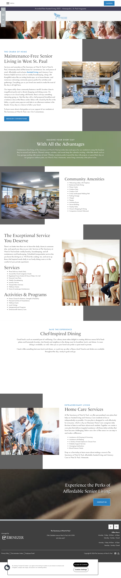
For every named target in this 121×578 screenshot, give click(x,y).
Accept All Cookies (81, 564)
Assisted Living (32, 88)
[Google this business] (116, 542)
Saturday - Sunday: (109, 554)
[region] (52, 567)
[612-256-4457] (3, 9)
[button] (109, 3)
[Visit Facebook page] (110, 542)
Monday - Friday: (103, 551)
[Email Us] (3, 14)
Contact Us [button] (102, 518)
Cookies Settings (81, 569)
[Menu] (10, 3)
